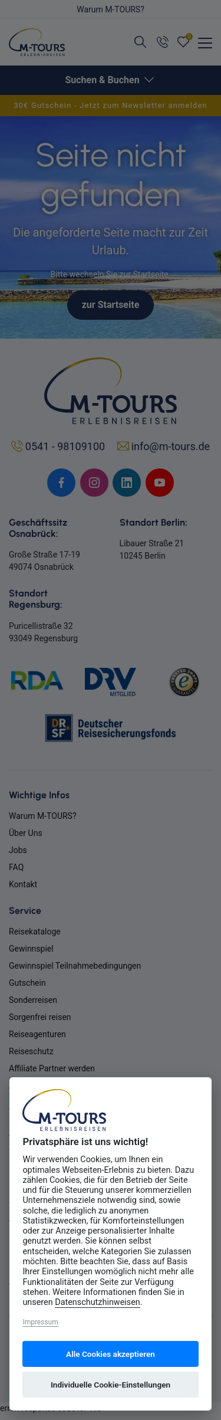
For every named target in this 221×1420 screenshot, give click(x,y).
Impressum (40, 1322)
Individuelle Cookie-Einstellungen (110, 1384)
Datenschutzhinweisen (97, 1302)
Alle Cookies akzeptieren (110, 1354)
